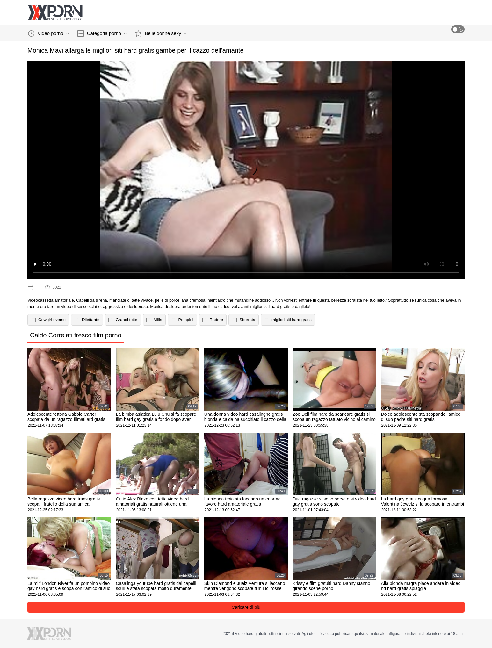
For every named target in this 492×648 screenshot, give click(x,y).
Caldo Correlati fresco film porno (75, 335)
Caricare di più (246, 607)
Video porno (48, 33)
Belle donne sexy (161, 33)
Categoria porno (102, 33)
